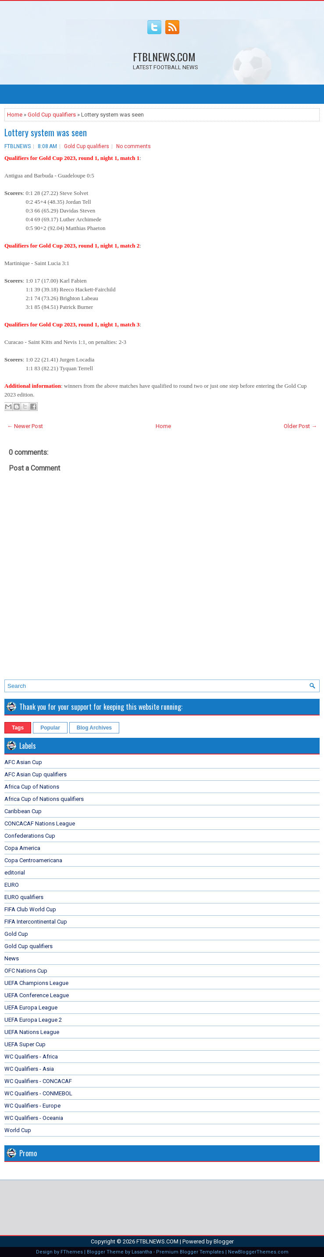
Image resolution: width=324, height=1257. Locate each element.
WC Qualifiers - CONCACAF (38, 1081)
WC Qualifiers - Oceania (33, 1118)
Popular (50, 728)
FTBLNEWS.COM (164, 56)
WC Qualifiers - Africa (31, 1056)
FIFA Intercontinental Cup (35, 921)
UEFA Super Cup (25, 1044)
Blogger (224, 1241)
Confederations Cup (29, 835)
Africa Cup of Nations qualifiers (44, 799)
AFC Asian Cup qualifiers (35, 774)
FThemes (72, 1252)
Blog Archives (94, 728)
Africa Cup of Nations (31, 786)
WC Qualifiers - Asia (29, 1069)
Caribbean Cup (23, 811)
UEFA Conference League (36, 995)
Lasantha (142, 1252)
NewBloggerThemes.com (258, 1252)
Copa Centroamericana (33, 860)
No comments (133, 146)
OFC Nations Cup (25, 970)
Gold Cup (16, 934)
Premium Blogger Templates (190, 1252)
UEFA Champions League (36, 983)
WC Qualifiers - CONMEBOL (38, 1093)
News (11, 958)
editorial (14, 872)
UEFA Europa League (30, 1007)
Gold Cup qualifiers (52, 114)
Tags (18, 728)
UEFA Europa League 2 (33, 1019)
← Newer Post (25, 426)
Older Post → (300, 426)
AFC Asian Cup (23, 762)
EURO (11, 885)
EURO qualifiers (23, 897)
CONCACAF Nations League (39, 823)
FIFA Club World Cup (30, 909)
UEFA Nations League (31, 1032)
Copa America (22, 848)
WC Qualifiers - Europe (32, 1105)
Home (14, 114)
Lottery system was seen (45, 132)
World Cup (17, 1130)
